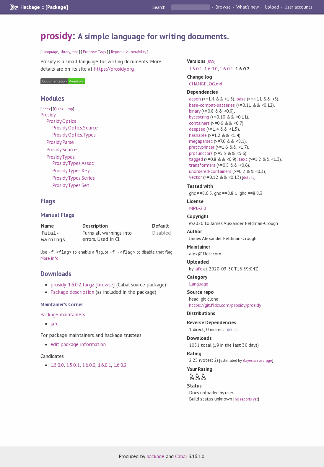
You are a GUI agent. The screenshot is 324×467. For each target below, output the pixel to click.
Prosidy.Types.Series (73, 178)
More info (49, 258)
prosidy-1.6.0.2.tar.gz (72, 284)
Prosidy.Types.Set (70, 185)
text (243, 159)
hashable (198, 135)
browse (105, 284)
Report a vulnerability (128, 51)
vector (195, 177)
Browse (222, 7)
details (248, 177)
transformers (202, 165)
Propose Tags (94, 51)
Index (46, 108)
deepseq (197, 129)
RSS (211, 61)
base (241, 99)
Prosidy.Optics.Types (73, 135)
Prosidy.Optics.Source (75, 127)
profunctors (201, 153)
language (50, 51)
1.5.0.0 (57, 364)
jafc (54, 323)
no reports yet (246, 399)
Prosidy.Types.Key (70, 170)
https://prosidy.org (114, 69)
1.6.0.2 (120, 364)
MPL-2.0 (197, 208)
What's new (247, 7)
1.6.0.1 (104, 364)
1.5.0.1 (72, 364)
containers (199, 123)
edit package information (78, 344)
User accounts (298, 7)
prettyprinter (201, 147)
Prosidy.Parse (60, 142)
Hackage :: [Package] (44, 7)
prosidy (56, 35)
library (65, 51)
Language (198, 284)
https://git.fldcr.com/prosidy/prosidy (225, 305)
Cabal (181, 456)
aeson (195, 99)
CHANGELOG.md (205, 84)
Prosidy (48, 114)
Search (159, 7)
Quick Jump (63, 108)
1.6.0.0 (88, 364)
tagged (196, 159)
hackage (155, 456)
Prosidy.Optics (61, 121)
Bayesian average (257, 360)
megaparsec (201, 141)
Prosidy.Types (60, 157)
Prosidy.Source (61, 149)
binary (194, 111)
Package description (72, 291)
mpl (74, 51)
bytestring (199, 117)
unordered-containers (210, 171)
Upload (272, 7)
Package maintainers (62, 314)
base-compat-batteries (212, 105)
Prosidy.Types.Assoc (73, 163)
